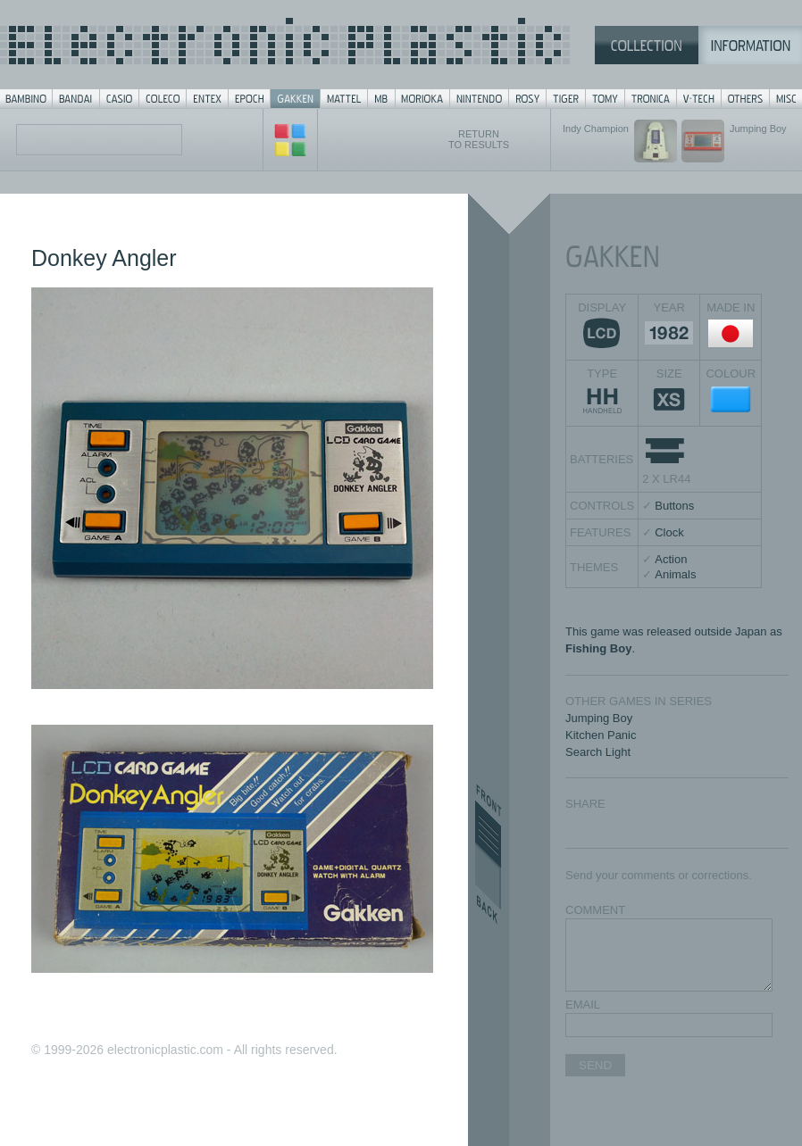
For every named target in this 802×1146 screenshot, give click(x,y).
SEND (595, 1065)
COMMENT (595, 910)
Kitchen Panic (601, 735)
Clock (669, 532)
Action (671, 559)
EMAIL (582, 1004)
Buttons (674, 505)
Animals (675, 574)
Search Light (598, 752)
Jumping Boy (598, 718)
